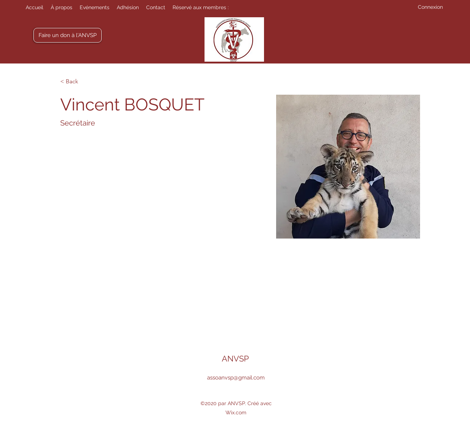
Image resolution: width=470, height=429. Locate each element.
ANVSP (235, 358)
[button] (200, 7)
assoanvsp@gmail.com (236, 377)
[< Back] (74, 81)
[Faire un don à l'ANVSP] (67, 35)
